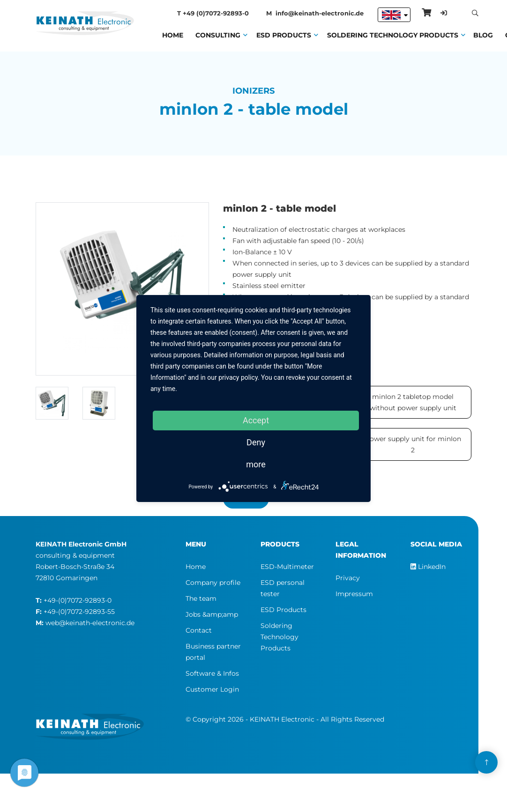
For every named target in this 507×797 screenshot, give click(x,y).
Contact (199, 630)
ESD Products (283, 34)
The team (201, 598)
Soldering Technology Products (392, 34)
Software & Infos (212, 673)
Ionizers (253, 91)
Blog (483, 34)
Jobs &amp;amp (212, 614)
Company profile (213, 582)
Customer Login (212, 689)
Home (172, 34)
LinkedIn (428, 566)
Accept (256, 420)
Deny (255, 442)
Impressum (354, 594)
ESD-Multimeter (287, 566)
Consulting (217, 34)
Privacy (348, 578)
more (256, 464)
